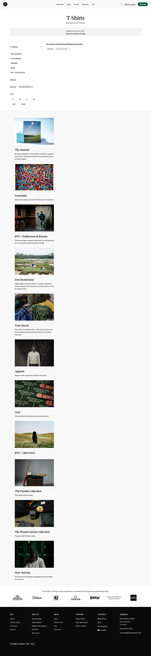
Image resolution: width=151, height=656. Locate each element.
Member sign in (130, 4)
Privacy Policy (81, 626)
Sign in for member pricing (75, 33)
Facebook (102, 618)
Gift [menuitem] (93, 4)
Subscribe (142, 4)
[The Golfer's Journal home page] (5, 5)
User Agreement (82, 622)
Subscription (37, 622)
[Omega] (75, 597)
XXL (14, 104)
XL (34, 99)
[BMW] (94, 597)
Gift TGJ (35, 629)
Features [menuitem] (85, 4)
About (12, 618)
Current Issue (15, 622)
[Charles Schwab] (133, 597)
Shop (56, 618)
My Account (58, 622)
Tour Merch (16, 59)
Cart (55, 626)
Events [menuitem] (76, 4)
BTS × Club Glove (18, 72)
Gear (13, 68)
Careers (13, 629)
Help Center (80, 618)
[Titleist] (36, 597)
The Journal (16, 54)
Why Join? (36, 633)
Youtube (102, 630)
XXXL (23, 104)
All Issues (13, 626)
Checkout (57, 629)
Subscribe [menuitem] (60, 4)
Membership (36, 618)
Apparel (14, 63)
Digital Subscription (39, 626)
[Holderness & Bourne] (114, 597)
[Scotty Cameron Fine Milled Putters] (17, 597)
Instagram (102, 626)
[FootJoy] (56, 597)
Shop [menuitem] (69, 4)
